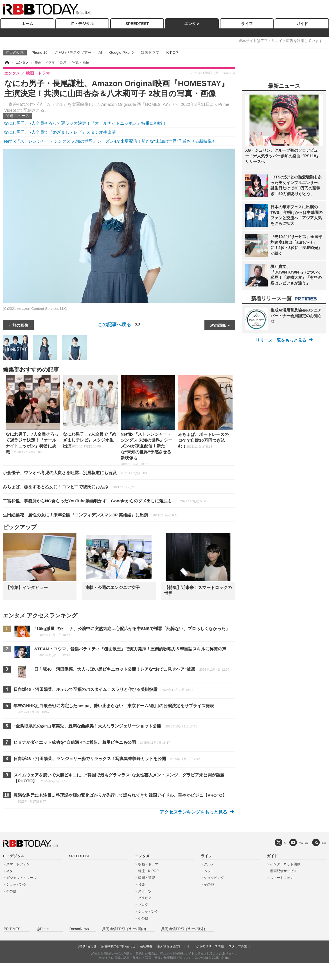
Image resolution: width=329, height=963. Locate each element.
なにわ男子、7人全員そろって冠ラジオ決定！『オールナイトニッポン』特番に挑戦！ (85, 123)
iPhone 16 (39, 52)
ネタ (9, 871)
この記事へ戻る (119, 324)
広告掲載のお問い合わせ (118, 946)
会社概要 (146, 946)
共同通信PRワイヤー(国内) (124, 929)
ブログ (143, 905)
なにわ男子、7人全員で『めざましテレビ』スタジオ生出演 (60, 132)
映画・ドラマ (148, 864)
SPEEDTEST (137, 23)
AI (100, 52)
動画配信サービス (283, 871)
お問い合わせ (87, 946)
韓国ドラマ (150, 52)
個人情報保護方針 (169, 946)
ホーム (27, 23)
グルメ (209, 864)
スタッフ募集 (238, 946)
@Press (43, 929)
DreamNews (79, 929)
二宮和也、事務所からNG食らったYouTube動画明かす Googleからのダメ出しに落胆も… (104, 500)
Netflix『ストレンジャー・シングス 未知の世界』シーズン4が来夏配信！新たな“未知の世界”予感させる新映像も (110, 141)
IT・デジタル (82, 23)
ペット (209, 871)
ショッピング (16, 884)
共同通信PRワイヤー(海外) (183, 929)
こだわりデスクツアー (73, 52)
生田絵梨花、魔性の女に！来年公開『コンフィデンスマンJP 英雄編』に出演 (90, 514)
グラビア (145, 898)
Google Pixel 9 (121, 52)
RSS (324, 842)
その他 (11, 891)
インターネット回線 (285, 864)
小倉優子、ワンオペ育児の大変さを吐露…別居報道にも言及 (75, 472)
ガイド (302, 23)
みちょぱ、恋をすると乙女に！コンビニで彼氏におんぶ (70, 486)
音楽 (141, 884)
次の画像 (218, 325)
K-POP (172, 52)
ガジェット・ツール (21, 878)
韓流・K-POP (148, 871)
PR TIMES (12, 929)
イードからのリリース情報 (205, 946)
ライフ (247, 23)
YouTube (303, 842)
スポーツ (145, 891)
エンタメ (192, 23)
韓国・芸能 (146, 878)
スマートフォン (18, 864)
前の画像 (20, 325)
